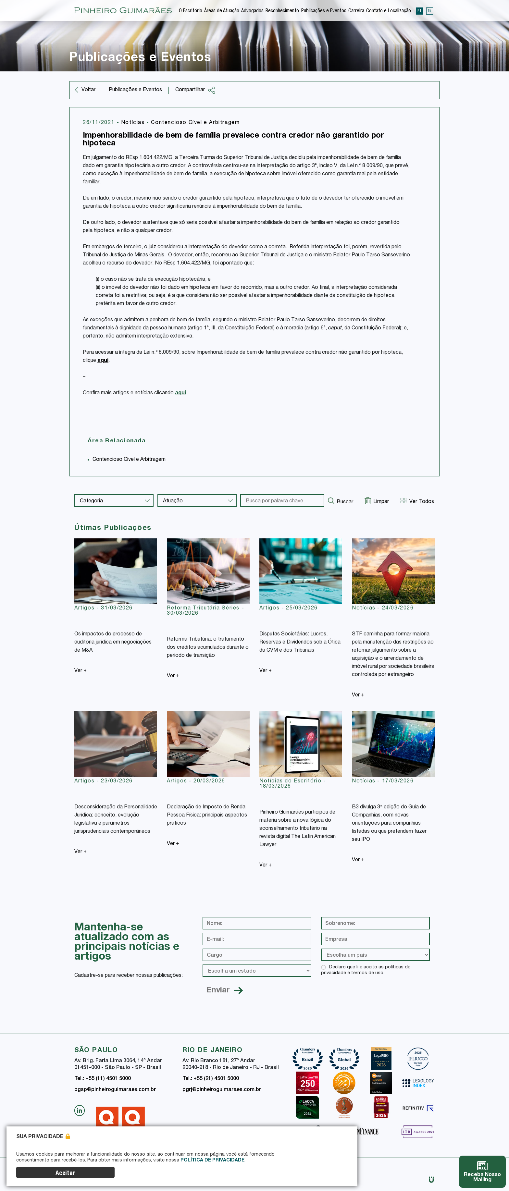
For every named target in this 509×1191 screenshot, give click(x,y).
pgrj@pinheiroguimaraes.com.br (221, 1090)
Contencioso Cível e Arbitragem (195, 123)
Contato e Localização (388, 11)
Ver (80, 671)
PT (419, 10)
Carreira (356, 11)
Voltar (88, 90)
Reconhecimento (282, 11)
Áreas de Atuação (221, 11)
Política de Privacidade (212, 1175)
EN (429, 10)
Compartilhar (195, 90)
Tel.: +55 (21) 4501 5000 (210, 1079)
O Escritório (190, 11)
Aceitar (324, 1174)
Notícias (133, 123)
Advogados (252, 11)
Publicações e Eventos (323, 11)
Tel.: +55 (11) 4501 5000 (102, 1079)
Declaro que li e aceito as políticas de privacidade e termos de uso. (365, 970)
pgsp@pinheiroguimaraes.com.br (115, 1090)
